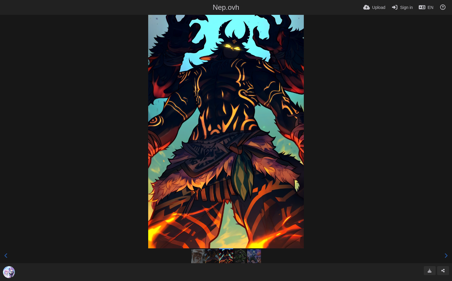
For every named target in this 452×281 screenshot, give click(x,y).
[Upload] (374, 7)
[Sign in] (402, 7)
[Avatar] (9, 272)
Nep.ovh (226, 7)
